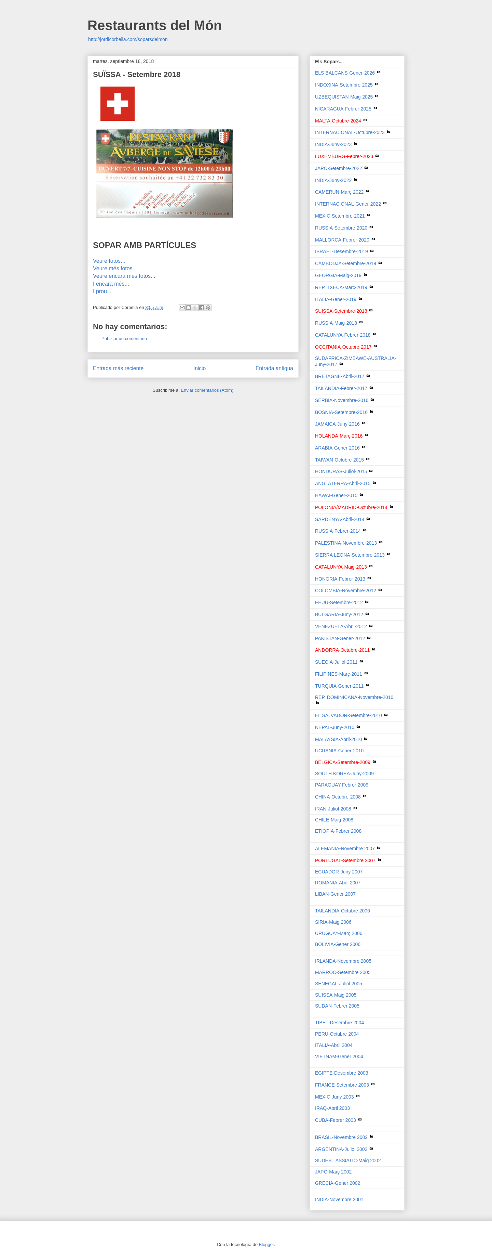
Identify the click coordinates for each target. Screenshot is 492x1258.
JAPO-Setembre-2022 (338, 168)
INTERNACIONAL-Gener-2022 (348, 204)
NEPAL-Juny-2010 (334, 727)
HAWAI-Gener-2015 (336, 495)
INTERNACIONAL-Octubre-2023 (350, 132)
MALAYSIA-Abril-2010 (338, 739)
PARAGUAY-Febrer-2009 (341, 785)
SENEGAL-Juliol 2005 (338, 983)
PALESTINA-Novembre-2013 (346, 543)
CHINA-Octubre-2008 (338, 797)
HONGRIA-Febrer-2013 (340, 579)
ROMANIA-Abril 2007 (337, 882)
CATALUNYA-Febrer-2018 (343, 335)
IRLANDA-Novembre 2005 (343, 961)
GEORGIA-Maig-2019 (338, 275)
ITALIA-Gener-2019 (335, 299)
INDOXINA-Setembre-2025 (344, 85)
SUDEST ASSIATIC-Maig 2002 (348, 1160)
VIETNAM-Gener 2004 (339, 1056)
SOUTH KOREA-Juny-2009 (344, 773)
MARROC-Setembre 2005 (343, 972)
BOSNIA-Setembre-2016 (341, 412)
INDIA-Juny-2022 (333, 180)
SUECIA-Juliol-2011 (336, 662)
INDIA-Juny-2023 (333, 144)
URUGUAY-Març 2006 (339, 933)
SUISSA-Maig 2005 (335, 995)
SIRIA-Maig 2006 (333, 922)
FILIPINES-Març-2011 (338, 674)
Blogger (266, 1244)
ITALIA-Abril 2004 (333, 1045)
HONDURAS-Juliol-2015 (341, 471)
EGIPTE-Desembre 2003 (341, 1073)
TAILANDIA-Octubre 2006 (342, 910)
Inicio (199, 368)
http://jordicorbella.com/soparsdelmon (128, 39)
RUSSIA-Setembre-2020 (341, 228)
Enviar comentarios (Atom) (207, 390)
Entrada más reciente (118, 368)
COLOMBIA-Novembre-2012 (345, 590)
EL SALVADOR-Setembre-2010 (348, 715)
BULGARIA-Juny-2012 (339, 614)
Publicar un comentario (124, 338)
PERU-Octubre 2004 (337, 1034)
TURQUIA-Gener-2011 (339, 686)
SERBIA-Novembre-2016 (341, 400)
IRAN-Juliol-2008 (334, 809)
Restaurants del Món (154, 25)
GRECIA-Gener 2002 (337, 1183)
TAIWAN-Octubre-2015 (339, 460)
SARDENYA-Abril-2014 (339, 519)
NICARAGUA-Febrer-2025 (343, 109)
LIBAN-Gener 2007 (335, 894)
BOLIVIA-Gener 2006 (337, 944)
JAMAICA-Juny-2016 (337, 424)
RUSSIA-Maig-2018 (336, 323)
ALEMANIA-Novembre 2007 (345, 848)
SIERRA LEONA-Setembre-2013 (350, 555)
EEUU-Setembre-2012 (339, 602)
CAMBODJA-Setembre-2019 (345, 263)
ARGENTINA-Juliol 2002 (342, 1149)
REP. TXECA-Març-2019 (341, 287)
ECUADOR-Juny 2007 (339, 871)
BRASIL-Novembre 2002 (342, 1137)
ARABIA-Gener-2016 (337, 448)
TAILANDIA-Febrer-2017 (341, 388)
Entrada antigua (274, 368)
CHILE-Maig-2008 (334, 819)
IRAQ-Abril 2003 (332, 1108)
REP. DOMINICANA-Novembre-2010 (354, 697)
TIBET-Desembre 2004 (339, 1022)
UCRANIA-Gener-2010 (339, 750)
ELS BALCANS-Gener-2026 (345, 73)
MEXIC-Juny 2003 (335, 1097)
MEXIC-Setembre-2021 (340, 216)
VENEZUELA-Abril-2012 (341, 626)
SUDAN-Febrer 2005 (337, 1006)
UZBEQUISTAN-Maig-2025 (344, 97)
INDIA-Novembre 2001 (339, 1199)
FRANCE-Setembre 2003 (342, 1085)
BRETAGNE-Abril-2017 (339, 376)
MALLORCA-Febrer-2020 (342, 240)
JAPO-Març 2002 (333, 1172)
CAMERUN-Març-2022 (339, 192)
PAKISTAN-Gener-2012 (340, 638)
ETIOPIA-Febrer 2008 (338, 831)
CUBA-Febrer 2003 (336, 1120)
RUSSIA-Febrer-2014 (338, 531)
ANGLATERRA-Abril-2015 (342, 483)
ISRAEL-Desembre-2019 (341, 251)
